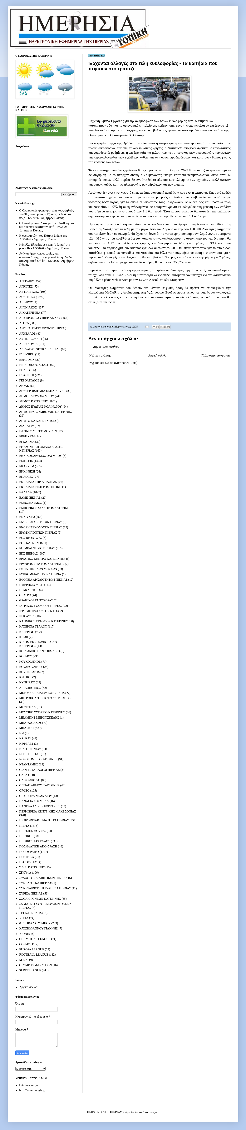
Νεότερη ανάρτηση (101, 355)
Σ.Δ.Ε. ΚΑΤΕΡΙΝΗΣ (32, 867)
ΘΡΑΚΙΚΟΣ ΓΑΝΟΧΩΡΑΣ (36, 600)
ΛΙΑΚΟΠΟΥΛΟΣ (30, 687)
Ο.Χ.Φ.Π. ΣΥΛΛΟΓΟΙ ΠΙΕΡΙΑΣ (39, 769)
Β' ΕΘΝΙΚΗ (26, 354)
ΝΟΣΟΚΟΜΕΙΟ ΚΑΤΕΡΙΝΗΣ (38, 759)
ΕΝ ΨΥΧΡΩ (27, 516)
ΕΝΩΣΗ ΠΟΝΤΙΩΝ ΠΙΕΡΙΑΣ (38, 532)
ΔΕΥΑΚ (24, 385)
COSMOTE (26, 944)
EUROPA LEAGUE (31, 949)
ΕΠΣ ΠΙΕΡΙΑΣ (28, 553)
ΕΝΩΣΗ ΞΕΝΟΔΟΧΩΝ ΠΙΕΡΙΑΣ (40, 527)
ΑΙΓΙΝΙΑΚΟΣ (28, 307)
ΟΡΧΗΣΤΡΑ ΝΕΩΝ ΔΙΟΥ (35, 796)
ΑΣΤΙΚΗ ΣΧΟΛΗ (30, 338)
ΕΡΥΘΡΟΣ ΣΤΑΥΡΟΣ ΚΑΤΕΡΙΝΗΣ (41, 563)
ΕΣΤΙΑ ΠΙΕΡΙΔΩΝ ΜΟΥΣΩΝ (38, 569)
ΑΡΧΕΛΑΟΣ (27, 333)
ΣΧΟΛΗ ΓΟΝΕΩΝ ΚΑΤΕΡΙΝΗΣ (40, 898)
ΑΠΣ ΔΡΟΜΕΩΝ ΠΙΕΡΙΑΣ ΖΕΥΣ (40, 317)
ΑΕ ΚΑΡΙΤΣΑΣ (29, 291)
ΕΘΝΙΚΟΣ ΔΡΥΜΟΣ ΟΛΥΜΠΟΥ (40, 455)
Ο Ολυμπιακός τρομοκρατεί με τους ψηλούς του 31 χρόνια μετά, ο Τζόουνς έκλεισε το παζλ (46, 214)
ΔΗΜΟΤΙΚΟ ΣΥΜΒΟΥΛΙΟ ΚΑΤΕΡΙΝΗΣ (45, 411)
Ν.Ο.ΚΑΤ (25, 738)
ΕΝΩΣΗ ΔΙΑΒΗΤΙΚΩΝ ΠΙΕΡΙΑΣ (40, 522)
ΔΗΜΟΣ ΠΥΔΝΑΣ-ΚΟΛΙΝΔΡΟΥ (40, 406)
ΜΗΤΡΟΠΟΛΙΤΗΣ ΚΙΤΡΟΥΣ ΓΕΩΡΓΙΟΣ (45, 698)
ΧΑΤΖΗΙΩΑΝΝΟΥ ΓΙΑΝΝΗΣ (38, 928)
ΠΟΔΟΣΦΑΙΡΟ (29, 851)
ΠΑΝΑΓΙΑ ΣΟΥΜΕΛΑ (34, 801)
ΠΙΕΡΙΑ (24, 825)
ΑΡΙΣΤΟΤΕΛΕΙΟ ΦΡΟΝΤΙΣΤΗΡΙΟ (41, 328)
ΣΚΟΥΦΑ (25, 872)
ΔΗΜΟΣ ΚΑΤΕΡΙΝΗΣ (33, 401)
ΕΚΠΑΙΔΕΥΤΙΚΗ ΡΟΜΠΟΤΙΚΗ (40, 487)
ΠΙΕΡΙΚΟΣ (26, 836)
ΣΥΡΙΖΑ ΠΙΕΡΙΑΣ (30, 893)
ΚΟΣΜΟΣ (25, 656)
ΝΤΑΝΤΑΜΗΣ (28, 764)
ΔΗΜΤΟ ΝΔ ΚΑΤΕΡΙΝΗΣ (36, 420)
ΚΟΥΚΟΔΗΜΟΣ (30, 661)
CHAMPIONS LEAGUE (34, 939)
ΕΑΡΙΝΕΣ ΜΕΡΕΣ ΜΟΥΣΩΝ (38, 431)
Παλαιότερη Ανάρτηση (215, 355)
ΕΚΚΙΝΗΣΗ (27, 471)
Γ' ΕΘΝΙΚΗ (26, 375)
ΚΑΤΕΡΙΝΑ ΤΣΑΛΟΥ (33, 626)
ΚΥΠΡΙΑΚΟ (27, 682)
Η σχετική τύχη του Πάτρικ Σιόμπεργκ (43, 235)
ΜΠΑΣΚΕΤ (26, 728)
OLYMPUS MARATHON (35, 965)
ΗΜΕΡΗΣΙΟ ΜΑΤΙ (31, 584)
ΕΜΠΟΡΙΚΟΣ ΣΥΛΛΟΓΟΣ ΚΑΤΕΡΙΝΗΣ (45, 508)
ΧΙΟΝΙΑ (24, 933)
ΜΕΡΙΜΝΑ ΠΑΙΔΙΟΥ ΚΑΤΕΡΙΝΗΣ (42, 693)
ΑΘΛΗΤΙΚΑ (27, 296)
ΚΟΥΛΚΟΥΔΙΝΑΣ (30, 666)
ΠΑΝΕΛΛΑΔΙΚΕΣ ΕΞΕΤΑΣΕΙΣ (39, 806)
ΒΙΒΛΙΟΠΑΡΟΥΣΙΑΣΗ (34, 364)
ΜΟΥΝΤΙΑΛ (27, 707)
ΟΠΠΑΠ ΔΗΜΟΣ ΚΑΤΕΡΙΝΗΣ (39, 785)
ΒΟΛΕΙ (23, 370)
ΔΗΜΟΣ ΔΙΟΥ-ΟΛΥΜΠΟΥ (36, 396)
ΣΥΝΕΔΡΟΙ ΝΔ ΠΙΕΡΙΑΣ (35, 883)
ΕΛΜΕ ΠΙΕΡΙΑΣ (30, 497)
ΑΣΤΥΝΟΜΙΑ (28, 344)
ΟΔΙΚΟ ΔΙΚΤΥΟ (29, 780)
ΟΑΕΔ (23, 775)
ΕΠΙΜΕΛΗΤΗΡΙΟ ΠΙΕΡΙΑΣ (37, 548)
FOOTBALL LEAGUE (33, 954)
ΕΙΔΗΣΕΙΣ (26, 461)
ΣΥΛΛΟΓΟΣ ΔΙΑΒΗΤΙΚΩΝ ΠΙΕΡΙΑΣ (43, 878)
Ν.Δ (21, 733)
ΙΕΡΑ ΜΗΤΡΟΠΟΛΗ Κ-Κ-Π (37, 611)
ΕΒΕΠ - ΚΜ (27, 436)
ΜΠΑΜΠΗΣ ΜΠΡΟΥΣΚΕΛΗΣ (39, 717)
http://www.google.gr (32, 1090)
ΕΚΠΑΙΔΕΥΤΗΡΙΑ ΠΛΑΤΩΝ (38, 481)
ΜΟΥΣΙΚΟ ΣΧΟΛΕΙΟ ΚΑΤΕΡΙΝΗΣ (42, 712)
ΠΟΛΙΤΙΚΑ (26, 857)
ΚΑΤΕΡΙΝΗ (26, 631)
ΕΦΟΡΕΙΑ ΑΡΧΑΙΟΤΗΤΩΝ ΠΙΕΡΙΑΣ (43, 579)
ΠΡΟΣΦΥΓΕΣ (28, 862)
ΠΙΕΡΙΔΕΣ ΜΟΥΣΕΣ (32, 830)
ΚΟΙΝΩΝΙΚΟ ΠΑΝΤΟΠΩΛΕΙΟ (39, 651)
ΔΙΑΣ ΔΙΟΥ (26, 426)
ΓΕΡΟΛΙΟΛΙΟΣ (29, 380)
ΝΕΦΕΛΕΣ (26, 743)
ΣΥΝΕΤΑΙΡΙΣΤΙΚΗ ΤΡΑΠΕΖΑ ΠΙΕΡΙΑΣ (45, 888)
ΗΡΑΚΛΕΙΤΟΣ (28, 590)
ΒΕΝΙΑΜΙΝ (27, 359)
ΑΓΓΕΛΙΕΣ (26, 281)
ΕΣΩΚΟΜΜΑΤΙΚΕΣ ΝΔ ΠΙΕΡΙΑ (40, 574)
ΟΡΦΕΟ (24, 790)
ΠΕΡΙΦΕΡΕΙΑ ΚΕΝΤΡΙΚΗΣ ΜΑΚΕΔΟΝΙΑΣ (47, 811)
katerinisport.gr (28, 1085)
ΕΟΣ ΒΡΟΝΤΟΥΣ (30, 537)
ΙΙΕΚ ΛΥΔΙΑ (27, 616)
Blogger (153, 1112)
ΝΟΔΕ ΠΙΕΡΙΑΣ (29, 754)
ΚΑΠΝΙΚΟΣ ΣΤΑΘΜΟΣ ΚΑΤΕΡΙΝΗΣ (43, 621)
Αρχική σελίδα (157, 355)
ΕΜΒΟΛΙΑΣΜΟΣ (30, 502)
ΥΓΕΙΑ (23, 918)
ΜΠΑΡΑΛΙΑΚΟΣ (30, 722)
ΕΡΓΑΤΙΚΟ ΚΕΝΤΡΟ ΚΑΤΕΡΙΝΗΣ (41, 558)
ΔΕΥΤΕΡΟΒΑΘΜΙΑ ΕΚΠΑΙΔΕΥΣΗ (42, 391)
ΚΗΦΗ (23, 637)
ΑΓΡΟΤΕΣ (26, 286)
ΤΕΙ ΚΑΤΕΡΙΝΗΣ (30, 912)
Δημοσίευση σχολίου (106, 346)
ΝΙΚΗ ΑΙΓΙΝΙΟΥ (30, 748)
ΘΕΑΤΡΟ (25, 595)
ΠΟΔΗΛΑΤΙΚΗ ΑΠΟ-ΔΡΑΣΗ (38, 846)
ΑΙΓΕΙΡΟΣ (26, 302)
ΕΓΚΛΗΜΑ (27, 441)
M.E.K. (23, 960)
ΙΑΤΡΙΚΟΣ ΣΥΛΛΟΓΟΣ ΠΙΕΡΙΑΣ (40, 605)
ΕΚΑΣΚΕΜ (26, 466)
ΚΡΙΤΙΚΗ (25, 677)
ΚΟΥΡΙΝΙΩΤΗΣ (29, 672)
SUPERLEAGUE (30, 970)
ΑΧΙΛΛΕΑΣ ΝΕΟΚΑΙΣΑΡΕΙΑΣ (39, 349)
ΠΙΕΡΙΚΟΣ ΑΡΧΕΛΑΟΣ (34, 841)
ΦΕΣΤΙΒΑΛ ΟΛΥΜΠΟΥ (35, 923)
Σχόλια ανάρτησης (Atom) (121, 362)
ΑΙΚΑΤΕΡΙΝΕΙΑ (29, 312)
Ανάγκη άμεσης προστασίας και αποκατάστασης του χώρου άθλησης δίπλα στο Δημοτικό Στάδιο (45, 257)
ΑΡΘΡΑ (24, 323)
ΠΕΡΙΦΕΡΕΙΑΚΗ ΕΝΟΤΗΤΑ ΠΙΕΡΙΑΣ (44, 820)
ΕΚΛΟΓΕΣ (26, 476)
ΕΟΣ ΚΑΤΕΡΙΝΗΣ (31, 543)
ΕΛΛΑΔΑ (25, 492)
